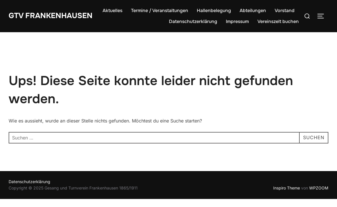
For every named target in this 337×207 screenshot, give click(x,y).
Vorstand (284, 10)
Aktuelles (112, 10)
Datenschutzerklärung (193, 21)
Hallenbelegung (214, 10)
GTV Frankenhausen (51, 15)
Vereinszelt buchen (278, 21)
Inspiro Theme (286, 187)
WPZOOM (318, 187)
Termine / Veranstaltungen (159, 10)
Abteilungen (253, 10)
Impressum (237, 21)
